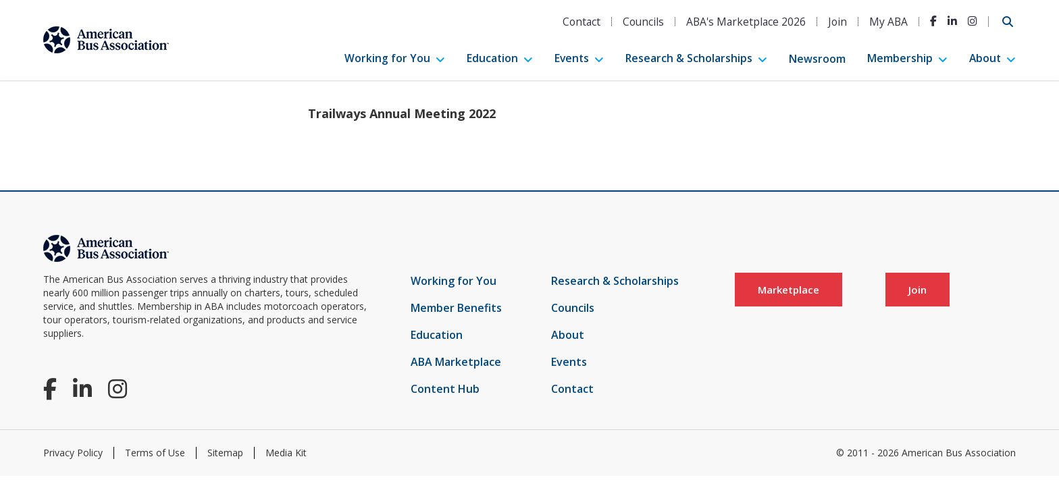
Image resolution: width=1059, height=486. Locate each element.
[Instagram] (972, 21)
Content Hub (445, 388)
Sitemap (225, 452)
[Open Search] (1008, 22)
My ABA (888, 21)
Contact (581, 21)
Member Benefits (456, 307)
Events (571, 58)
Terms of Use (155, 452)
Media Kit (286, 452)
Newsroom (817, 58)
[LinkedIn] (952, 21)
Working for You (387, 58)
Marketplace (788, 289)
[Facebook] (933, 21)
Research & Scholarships (688, 58)
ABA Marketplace (456, 361)
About (985, 58)
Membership (900, 58)
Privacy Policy (73, 452)
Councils (643, 21)
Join (837, 21)
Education (492, 58)
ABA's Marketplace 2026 (746, 21)
